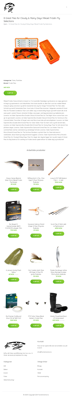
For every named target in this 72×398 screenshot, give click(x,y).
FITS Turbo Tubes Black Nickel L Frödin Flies (36, 317)
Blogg (39, 366)
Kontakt (40, 369)
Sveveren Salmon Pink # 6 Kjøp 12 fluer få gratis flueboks (36, 226)
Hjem (5, 24)
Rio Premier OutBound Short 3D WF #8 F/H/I (13, 317)
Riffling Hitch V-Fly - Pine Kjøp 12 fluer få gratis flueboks (36, 180)
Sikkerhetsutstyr (9, 380)
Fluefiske (19, 80)
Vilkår (39, 373)
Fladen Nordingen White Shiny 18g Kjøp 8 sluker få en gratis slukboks (58, 272)
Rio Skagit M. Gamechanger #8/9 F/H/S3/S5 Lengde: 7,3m (13, 226)
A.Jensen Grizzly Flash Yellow (13, 271)
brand (6, 373)
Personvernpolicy (43, 376)
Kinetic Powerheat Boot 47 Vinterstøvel (58, 317)
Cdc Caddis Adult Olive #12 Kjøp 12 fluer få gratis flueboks (36, 272)
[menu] (66, 7)
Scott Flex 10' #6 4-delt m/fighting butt (58, 225)
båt (5, 366)
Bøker (6, 369)
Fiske (13, 80)
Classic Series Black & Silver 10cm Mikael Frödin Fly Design (13, 180)
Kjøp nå (10, 93)
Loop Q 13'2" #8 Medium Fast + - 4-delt (58, 179)
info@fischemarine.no (44, 352)
